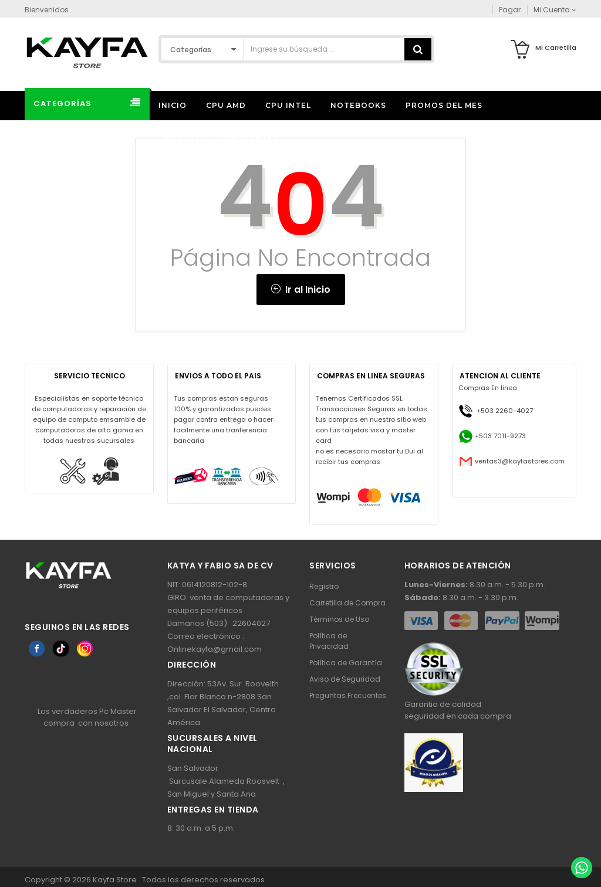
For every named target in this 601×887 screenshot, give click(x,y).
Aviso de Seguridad (344, 679)
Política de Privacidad (329, 641)
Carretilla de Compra (347, 603)
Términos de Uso (339, 619)
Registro (324, 586)
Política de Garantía (345, 663)
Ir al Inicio (300, 289)
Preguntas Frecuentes (347, 695)
